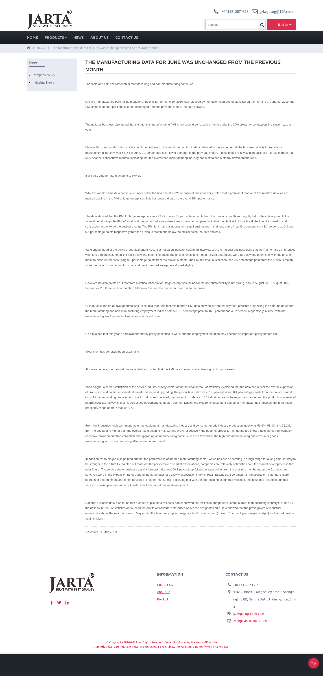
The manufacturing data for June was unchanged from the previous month (105, 48)
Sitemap (196, 642)
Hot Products (181, 642)
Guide (168, 642)
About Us (99, 37)
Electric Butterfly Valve (199, 646)
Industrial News (43, 82)
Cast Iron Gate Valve (126, 646)
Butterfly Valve (103, 646)
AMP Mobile (209, 642)
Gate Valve (222, 646)
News (78, 37)
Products (56, 37)
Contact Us (126, 37)
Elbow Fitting (176, 646)
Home (32, 37)
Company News (44, 75)
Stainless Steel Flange (153, 646)
